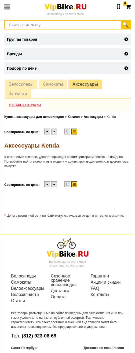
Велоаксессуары (27, 288)
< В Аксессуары (25, 105)
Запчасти (18, 93)
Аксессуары (85, 84)
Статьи (18, 301)
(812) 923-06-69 (39, 336)
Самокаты (53, 84)
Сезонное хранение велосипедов (63, 280)
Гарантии (100, 276)
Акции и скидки (106, 282)
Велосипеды (21, 84)
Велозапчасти (25, 294)
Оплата (58, 297)
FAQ (95, 288)
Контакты (100, 294)
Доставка (60, 291)
